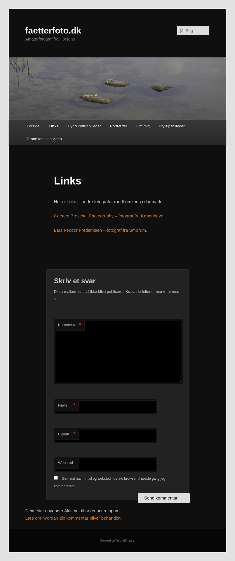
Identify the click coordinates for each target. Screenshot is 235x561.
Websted (65, 462)
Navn (67, 405)
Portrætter (118, 126)
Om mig (143, 126)
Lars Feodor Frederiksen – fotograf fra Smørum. (100, 230)
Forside (33, 126)
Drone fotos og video (44, 139)
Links (54, 126)
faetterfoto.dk (53, 30)
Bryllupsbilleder (171, 126)
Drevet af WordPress (117, 541)
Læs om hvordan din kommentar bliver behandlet (73, 518)
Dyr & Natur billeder (84, 126)
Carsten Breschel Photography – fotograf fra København (108, 215)
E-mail (67, 434)
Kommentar (69, 325)
